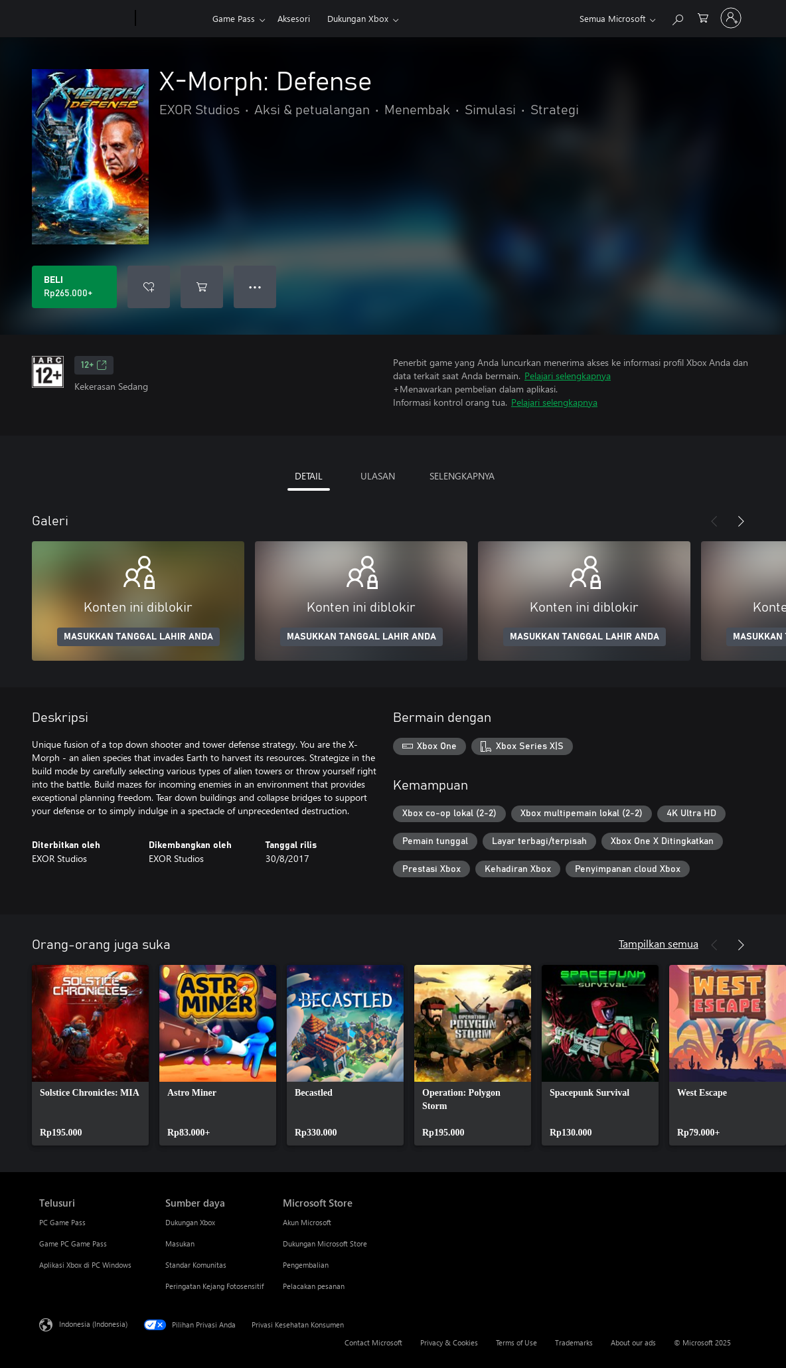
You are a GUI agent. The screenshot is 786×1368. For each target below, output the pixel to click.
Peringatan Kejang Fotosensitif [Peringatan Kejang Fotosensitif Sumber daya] (214, 1286)
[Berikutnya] (741, 521)
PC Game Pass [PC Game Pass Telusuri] (62, 1222)
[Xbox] (172, 19)
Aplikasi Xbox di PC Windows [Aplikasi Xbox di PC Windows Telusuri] (85, 1264)
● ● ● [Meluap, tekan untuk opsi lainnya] (255, 286)
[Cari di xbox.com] (677, 17)
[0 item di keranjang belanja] (703, 17)
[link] (90, 1055)
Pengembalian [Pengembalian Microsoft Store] (306, 1264)
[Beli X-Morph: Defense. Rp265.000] (74, 287)
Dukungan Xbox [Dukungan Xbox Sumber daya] (190, 1222)
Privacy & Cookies (449, 1342)
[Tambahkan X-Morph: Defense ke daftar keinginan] (148, 287)
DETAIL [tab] (309, 476)
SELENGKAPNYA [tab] (462, 476)
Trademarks (574, 1342)
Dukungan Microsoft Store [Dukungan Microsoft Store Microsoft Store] (325, 1243)
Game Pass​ (233, 18)
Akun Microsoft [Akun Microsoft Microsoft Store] (307, 1222)
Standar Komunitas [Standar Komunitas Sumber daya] (195, 1264)
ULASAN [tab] (377, 476)
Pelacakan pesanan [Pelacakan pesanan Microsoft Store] (314, 1286)
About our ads (633, 1342)
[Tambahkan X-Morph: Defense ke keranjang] (202, 287)
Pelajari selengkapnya (567, 375)
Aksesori (293, 18)
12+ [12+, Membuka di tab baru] (94, 365)
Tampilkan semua (658, 943)
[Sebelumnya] (714, 521)
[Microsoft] (84, 19)
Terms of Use (516, 1342)
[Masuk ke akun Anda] (731, 18)
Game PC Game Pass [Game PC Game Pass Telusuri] (73, 1243)
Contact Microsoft (373, 1342)
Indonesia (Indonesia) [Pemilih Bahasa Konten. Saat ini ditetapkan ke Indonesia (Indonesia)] (93, 1324)
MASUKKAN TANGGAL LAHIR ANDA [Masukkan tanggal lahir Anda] (138, 636)
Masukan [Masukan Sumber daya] (180, 1243)
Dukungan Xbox (357, 18)
